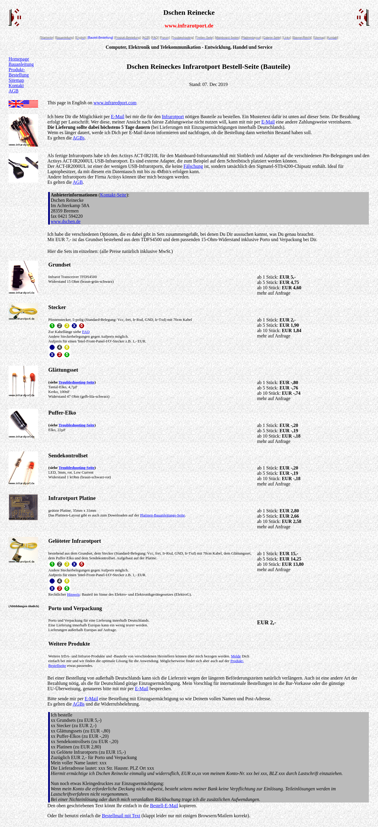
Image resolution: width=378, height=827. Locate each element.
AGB (14, 90)
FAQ (85, 331)
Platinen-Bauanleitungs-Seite (162, 515)
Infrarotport (173, 116)
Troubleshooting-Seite (76, 382)
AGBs (78, 137)
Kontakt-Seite (113, 194)
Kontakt (16, 85)
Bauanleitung (21, 64)
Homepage (19, 58)
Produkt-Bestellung (19, 72)
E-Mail (117, 116)
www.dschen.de (66, 221)
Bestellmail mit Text (121, 815)
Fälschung (193, 166)
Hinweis (73, 594)
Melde (236, 656)
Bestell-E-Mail (164, 805)
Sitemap (16, 80)
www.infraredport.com (115, 102)
